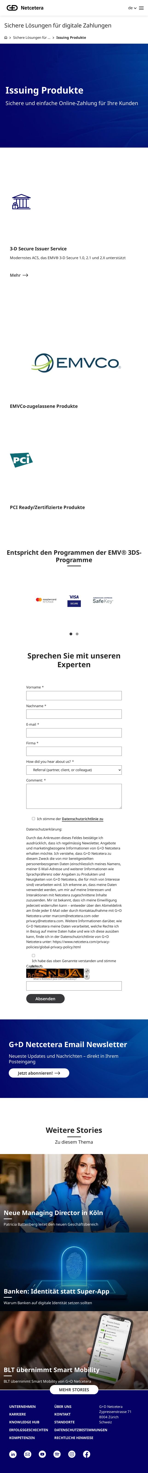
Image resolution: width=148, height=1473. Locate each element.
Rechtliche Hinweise (73, 1437)
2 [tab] (77, 633)
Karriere (17, 1414)
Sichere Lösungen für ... (31, 37)
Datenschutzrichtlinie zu (82, 818)
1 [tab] (71, 633)
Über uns (62, 1406)
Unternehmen (22, 1406)
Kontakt (62, 1414)
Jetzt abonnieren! (35, 1073)
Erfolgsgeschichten (28, 1429)
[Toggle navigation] (141, 7)
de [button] (130, 7)
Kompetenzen (22, 1437)
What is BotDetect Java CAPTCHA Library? (55, 979)
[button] (46, 600)
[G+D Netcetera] (5, 37)
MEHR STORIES (74, 1389)
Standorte (64, 1422)
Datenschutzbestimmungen (80, 1429)
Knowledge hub (24, 1422)
